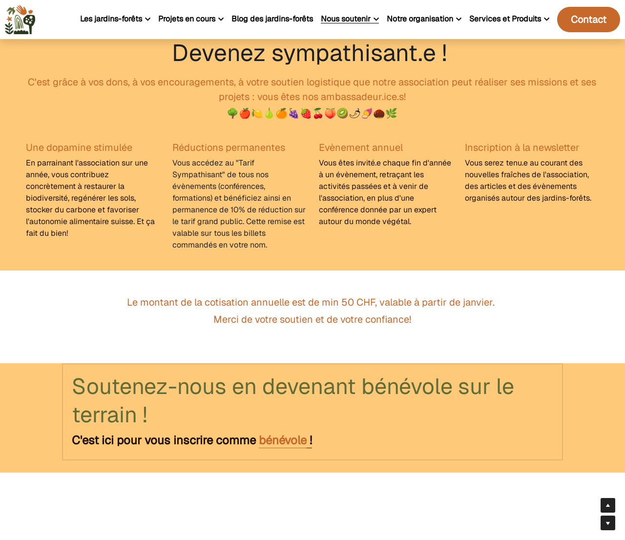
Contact (588, 19)
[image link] (20, 19)
